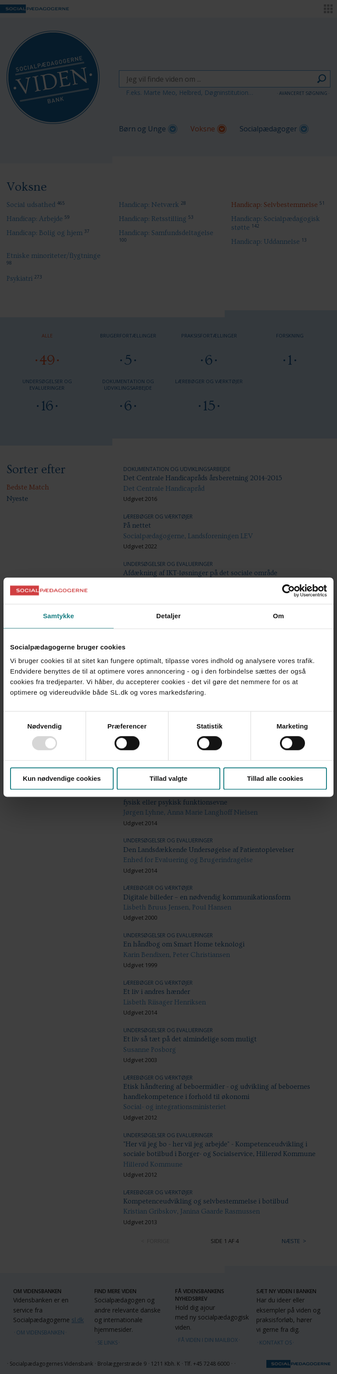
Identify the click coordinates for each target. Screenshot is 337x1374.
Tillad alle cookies (275, 778)
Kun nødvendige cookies (62, 778)
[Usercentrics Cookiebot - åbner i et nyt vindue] (288, 590)
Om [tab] (278, 616)
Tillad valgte (168, 778)
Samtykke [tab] (58, 616)
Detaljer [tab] (168, 616)
